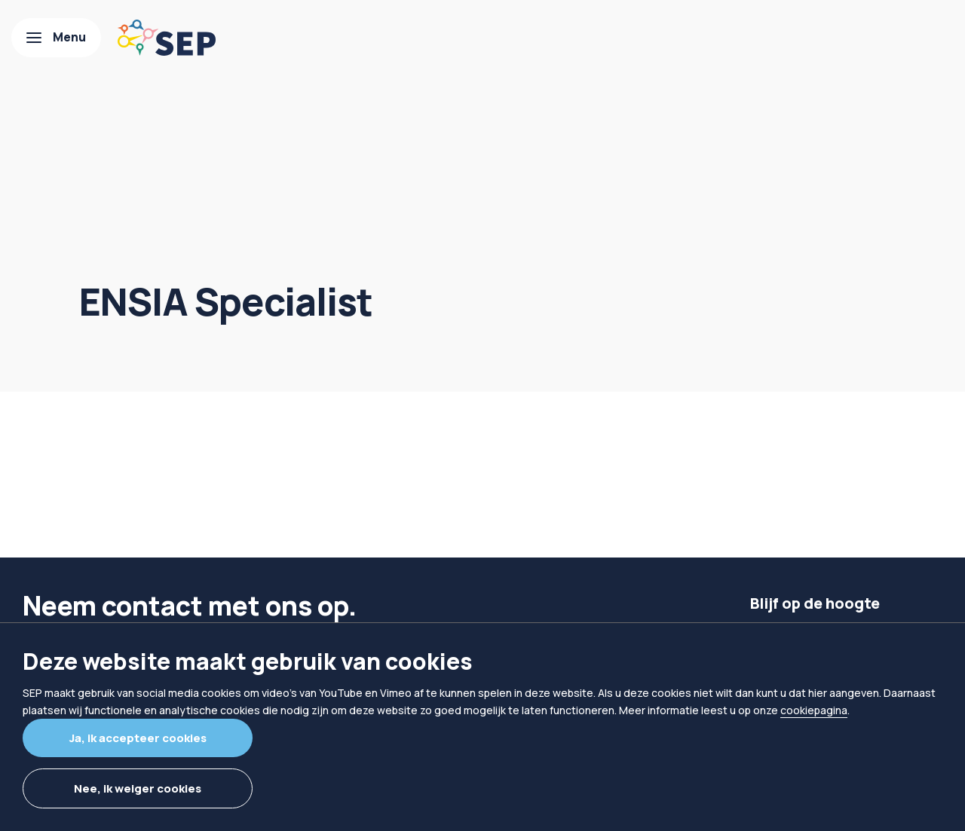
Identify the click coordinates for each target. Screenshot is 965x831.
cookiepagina (813, 710)
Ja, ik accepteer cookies (138, 738)
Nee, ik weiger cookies (137, 788)
